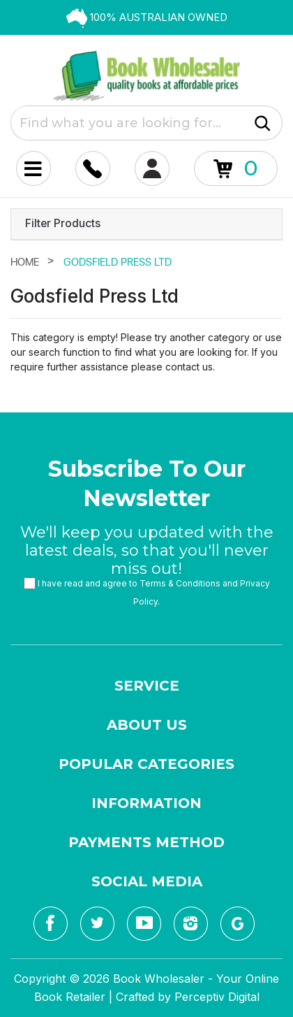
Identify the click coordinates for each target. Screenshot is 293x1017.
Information (146, 803)
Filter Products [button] (62, 223)
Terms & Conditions (180, 583)
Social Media (146, 881)
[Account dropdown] (93, 168)
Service (146, 685)
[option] (146, 17)
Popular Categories (146, 764)
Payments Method (146, 842)
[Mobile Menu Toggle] (33, 168)
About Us (147, 724)
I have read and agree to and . (147, 592)
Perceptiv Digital (217, 997)
